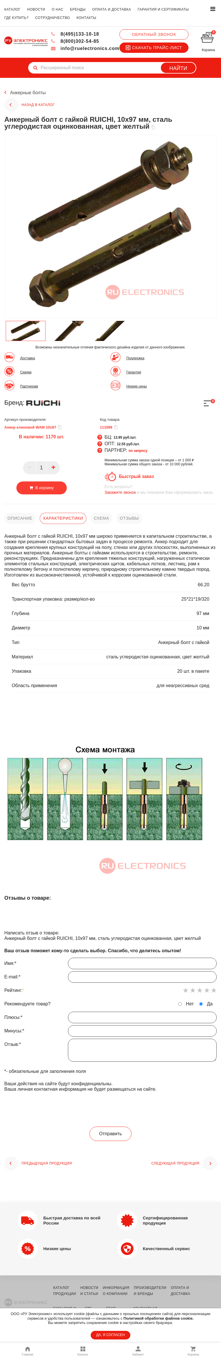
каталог (12, 9)
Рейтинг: (14, 990)
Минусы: (110, 1032)
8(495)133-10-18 (75, 34)
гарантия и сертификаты (163, 9)
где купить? (16, 18)
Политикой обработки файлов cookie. (158, 1318)
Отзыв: (110, 1052)
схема (101, 518)
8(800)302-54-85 (75, 41)
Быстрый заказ (136, 476)
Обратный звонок (154, 34)
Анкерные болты (28, 92)
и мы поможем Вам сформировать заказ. (160, 489)
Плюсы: (110, 1019)
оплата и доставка (111, 9)
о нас (57, 9)
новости (36, 9)
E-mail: (110, 978)
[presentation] (110, 1109)
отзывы (129, 518)
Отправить (110, 1133)
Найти (178, 68)
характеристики (63, 518)
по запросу (138, 451)
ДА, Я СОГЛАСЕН (110, 1335)
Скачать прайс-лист (154, 47)
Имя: (110, 965)
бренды (77, 9)
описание (19, 518)
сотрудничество (52, 18)
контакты (86, 18)
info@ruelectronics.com (85, 48)
